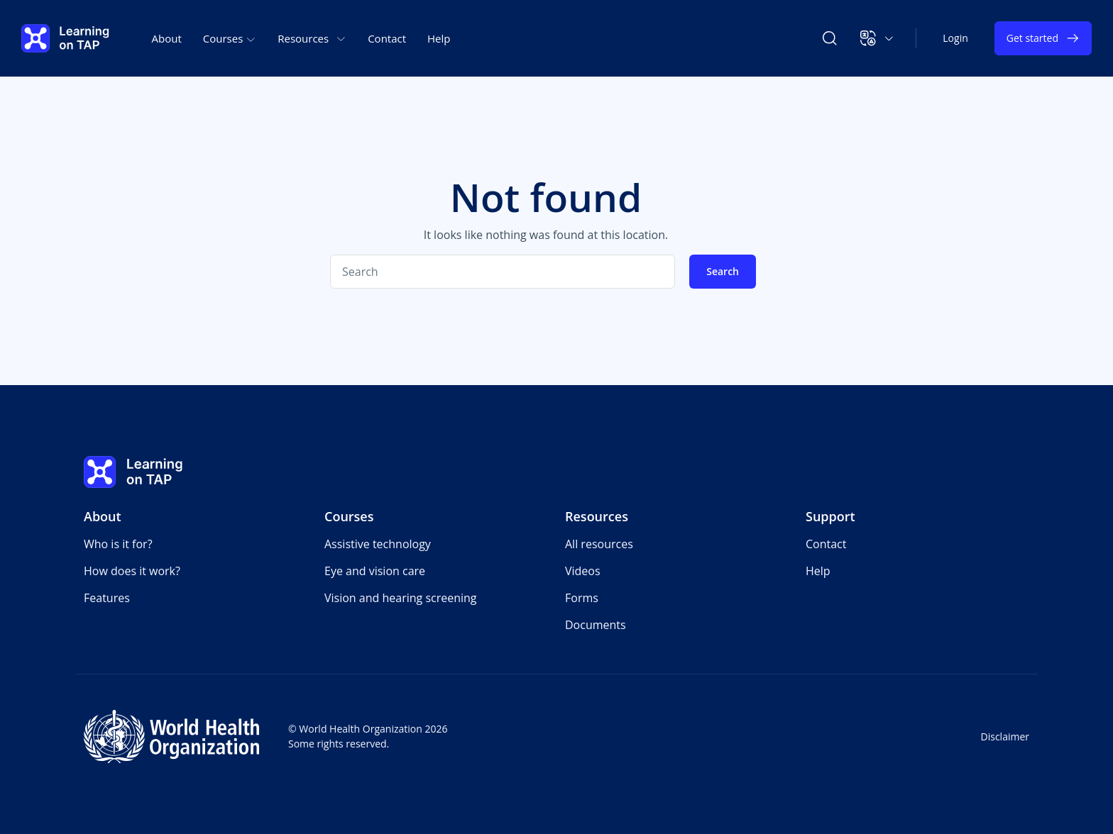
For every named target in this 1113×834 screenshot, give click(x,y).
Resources (596, 516)
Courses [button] (229, 38)
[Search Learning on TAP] (829, 38)
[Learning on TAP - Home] (65, 38)
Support (830, 516)
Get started (1043, 38)
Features (107, 598)
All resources (599, 544)
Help (438, 38)
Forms (581, 598)
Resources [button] (312, 38)
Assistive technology (377, 544)
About (167, 38)
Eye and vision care (374, 571)
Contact (387, 38)
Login (955, 38)
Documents (595, 625)
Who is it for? (118, 544)
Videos (583, 571)
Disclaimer (1005, 736)
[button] (877, 38)
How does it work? (132, 571)
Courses (349, 516)
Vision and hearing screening (400, 598)
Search (722, 271)
